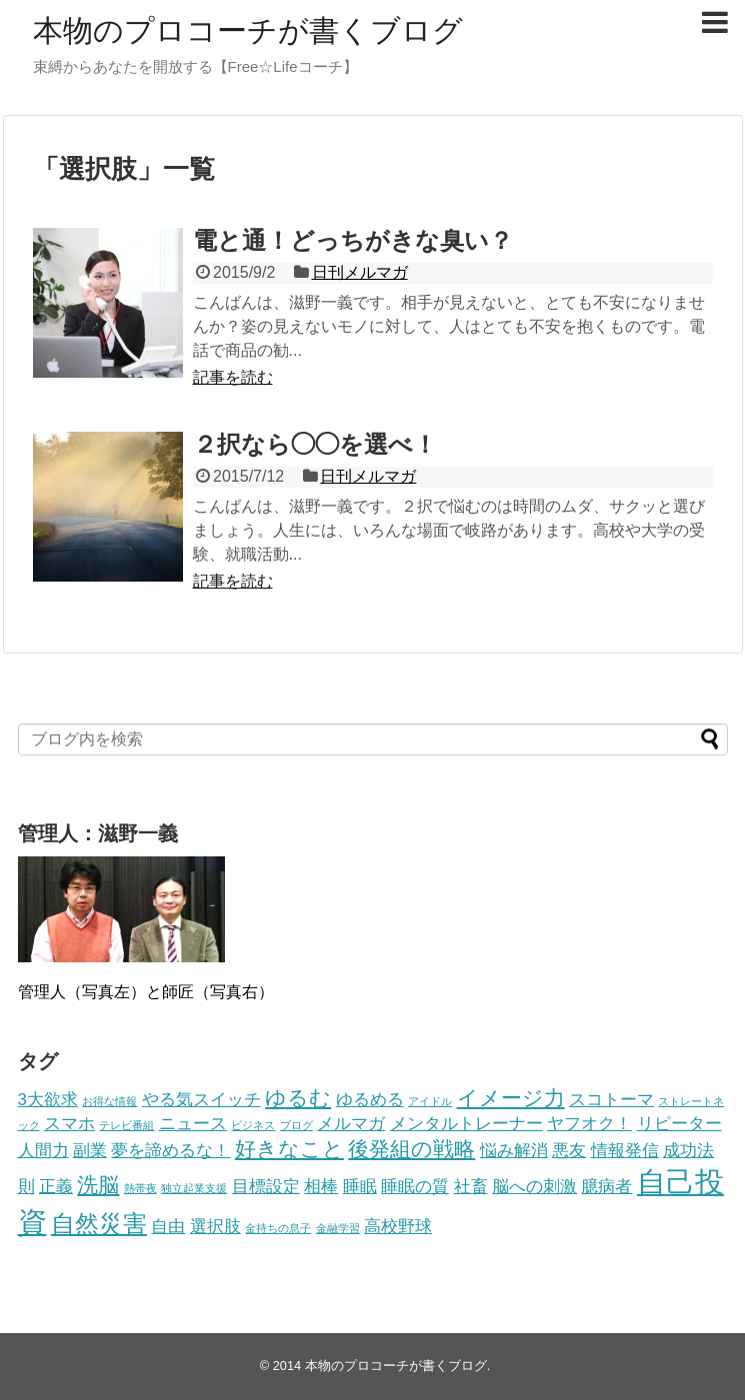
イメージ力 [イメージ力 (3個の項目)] (511, 1097)
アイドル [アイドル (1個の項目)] (430, 1101)
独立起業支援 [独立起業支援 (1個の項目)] (194, 1188)
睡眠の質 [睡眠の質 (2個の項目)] (415, 1186)
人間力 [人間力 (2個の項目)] (43, 1150)
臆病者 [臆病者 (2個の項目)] (606, 1186)
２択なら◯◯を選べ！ (315, 444)
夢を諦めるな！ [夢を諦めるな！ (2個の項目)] (170, 1150)
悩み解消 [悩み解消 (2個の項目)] (514, 1150)
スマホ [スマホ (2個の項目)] (69, 1123)
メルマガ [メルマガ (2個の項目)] (351, 1123)
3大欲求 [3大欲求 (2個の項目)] (48, 1099)
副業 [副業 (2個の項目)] (90, 1150)
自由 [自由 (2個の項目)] (168, 1226)
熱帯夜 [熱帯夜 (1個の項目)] (140, 1188)
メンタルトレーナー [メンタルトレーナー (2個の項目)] (466, 1123)
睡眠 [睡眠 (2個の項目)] (360, 1186)
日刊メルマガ (360, 272)
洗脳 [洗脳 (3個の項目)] (98, 1184)
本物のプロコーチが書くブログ (248, 30)
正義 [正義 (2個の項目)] (56, 1186)
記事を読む (233, 377)
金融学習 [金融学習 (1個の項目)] (338, 1228)
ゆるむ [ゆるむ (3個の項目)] (298, 1097)
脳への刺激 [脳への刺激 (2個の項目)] (534, 1186)
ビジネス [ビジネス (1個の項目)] (253, 1125)
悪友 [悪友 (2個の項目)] (569, 1150)
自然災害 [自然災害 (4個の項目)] (99, 1223)
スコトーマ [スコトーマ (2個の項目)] (611, 1099)
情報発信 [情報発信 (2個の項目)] (625, 1150)
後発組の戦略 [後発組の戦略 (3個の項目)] (411, 1148)
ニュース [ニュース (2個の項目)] (193, 1123)
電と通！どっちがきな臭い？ (353, 240)
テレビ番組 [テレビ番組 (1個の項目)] (126, 1125)
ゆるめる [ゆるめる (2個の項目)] (370, 1099)
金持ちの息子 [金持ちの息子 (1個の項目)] (278, 1228)
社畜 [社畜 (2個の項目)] (471, 1186)
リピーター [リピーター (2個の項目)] (679, 1123)
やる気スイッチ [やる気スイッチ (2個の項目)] (201, 1099)
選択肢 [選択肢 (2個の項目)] (215, 1226)
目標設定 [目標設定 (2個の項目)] (266, 1186)
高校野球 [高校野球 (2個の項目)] (398, 1226)
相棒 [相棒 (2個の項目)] (321, 1186)
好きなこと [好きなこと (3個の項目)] (289, 1148)
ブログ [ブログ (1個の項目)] (296, 1125)
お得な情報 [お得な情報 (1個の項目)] (109, 1101)
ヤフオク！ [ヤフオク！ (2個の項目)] (589, 1123)
